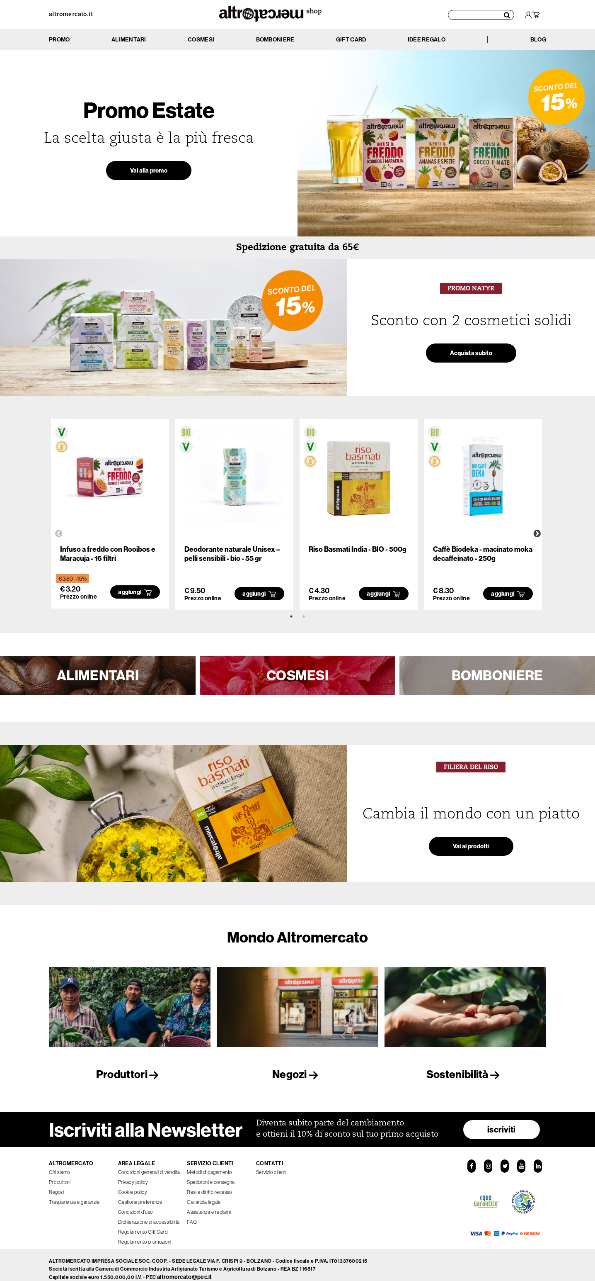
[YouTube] (522, 1158)
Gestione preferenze (140, 1194)
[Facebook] (469, 1158)
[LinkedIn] (539, 1158)
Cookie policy (133, 1184)
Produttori (129, 1074)
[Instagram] (487, 1158)
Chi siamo (59, 1164)
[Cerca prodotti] (481, 14)
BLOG (538, 39)
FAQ (192, 1213)
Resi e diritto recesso (209, 1184)
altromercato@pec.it (184, 1268)
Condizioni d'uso (135, 1204)
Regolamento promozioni (145, 1233)
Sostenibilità (465, 1074)
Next (537, 534)
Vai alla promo (148, 175)
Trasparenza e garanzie (74, 1194)
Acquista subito (471, 358)
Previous (59, 534)
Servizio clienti (271, 1164)
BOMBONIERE (497, 675)
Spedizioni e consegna (211, 1174)
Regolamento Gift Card (143, 1223)
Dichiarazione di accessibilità (149, 1213)
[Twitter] (504, 1158)
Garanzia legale (204, 1194)
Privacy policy (133, 1174)
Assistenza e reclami (209, 1204)
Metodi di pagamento (209, 1164)
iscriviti (501, 1121)
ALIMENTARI (98, 675)
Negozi (297, 1074)
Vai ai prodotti (471, 851)
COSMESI (297, 675)
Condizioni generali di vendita (149, 1164)
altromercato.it (71, 15)
